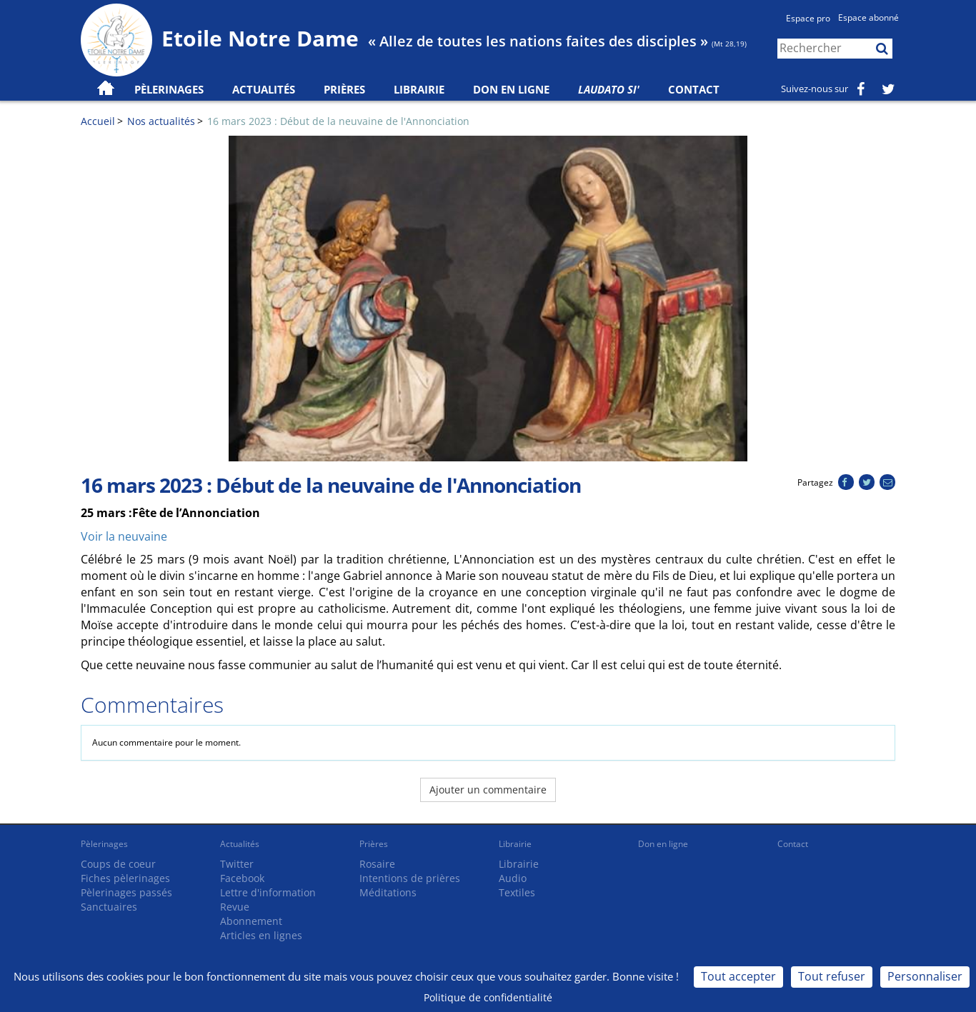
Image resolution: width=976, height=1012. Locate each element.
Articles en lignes (261, 935)
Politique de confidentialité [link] (488, 997)
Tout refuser (831, 976)
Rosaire (377, 864)
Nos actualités (161, 121)
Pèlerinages (104, 844)
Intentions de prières (409, 878)
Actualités (239, 844)
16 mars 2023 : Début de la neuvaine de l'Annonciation (338, 121)
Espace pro (808, 18)
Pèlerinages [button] (169, 89)
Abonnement (251, 921)
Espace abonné (868, 17)
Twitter (237, 864)
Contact (693, 89)
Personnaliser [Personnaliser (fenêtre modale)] (924, 976)
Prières (344, 89)
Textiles (517, 892)
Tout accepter (738, 976)
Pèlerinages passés (126, 892)
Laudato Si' (608, 89)
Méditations (388, 892)
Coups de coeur (118, 864)
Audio (513, 878)
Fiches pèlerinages (125, 878)
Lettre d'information (268, 892)
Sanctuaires (109, 906)
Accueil (98, 121)
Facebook (242, 878)
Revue (234, 906)
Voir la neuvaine (124, 536)
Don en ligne (511, 89)
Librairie (419, 89)
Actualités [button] (263, 89)
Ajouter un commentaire (488, 789)
